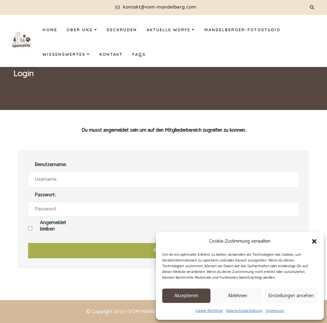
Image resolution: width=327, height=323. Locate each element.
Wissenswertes (63, 54)
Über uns (80, 29)
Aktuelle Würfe (168, 29)
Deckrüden (122, 29)
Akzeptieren (186, 296)
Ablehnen (237, 296)
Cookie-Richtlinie (209, 311)
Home (49, 29)
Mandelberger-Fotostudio (242, 29)
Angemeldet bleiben (53, 226)
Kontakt (111, 54)
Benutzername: (50, 165)
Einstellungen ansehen (291, 296)
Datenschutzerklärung (244, 311)
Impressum (275, 311)
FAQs (139, 54)
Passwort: (45, 195)
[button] (314, 241)
